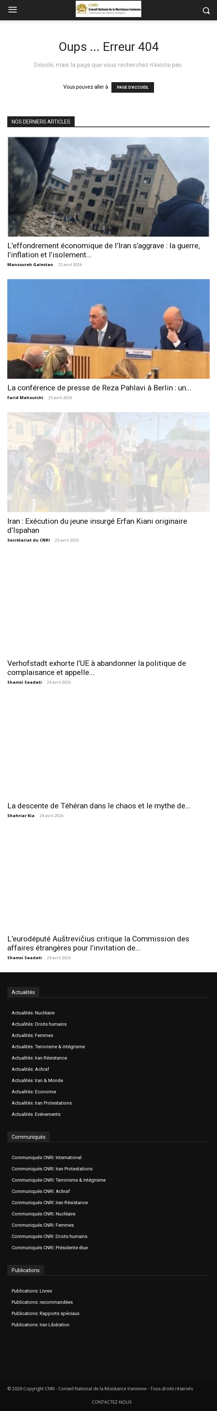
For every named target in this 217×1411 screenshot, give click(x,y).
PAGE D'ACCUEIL (133, 87)
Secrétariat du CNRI (28, 540)
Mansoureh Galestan (30, 264)
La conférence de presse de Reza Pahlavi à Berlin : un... (99, 387)
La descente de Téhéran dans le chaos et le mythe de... (99, 805)
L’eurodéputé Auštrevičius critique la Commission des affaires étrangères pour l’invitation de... (98, 943)
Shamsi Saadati (24, 682)
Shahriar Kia (21, 815)
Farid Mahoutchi (25, 397)
